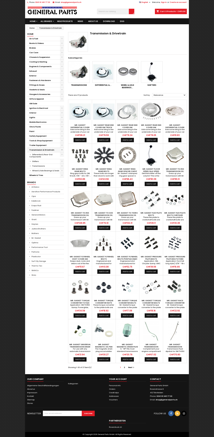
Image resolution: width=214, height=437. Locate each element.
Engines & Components (40, 66)
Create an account (178, 2)
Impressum (32, 392)
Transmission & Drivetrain (41, 150)
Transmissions (38, 166)
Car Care (33, 52)
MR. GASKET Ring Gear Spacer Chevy (127, 170)
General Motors (38, 215)
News (80, 21)
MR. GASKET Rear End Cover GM (127, 126)
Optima (34, 242)
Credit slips (114, 392)
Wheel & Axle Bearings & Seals (45, 170)
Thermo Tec (36, 266)
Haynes (34, 224)
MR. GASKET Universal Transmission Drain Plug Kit (80, 346)
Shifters (35, 161)
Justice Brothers (38, 228)
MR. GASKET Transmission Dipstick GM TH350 (151, 346)
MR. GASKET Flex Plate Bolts (151, 214)
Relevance (170, 95)
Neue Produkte (65, 21)
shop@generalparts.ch (71, 2)
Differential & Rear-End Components (40, 155)
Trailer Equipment (38, 145)
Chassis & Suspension (39, 57)
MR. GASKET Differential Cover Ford (174, 127)
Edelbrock (36, 201)
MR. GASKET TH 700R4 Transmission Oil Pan (127, 215)
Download (109, 21)
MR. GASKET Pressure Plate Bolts (151, 257)
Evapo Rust (36, 205)
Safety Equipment (38, 136)
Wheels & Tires (36, 175)
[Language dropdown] (145, 2)
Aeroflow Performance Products (45, 191)
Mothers (35, 233)
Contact (155, 379)
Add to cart (80, 140)
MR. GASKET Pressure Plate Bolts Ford (175, 257)
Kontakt (30, 396)
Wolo (33, 275)
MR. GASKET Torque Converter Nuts (103, 301)
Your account (118, 379)
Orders (112, 389)
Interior (32, 113)
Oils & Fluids (35, 126)
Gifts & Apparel (36, 99)
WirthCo (35, 270)
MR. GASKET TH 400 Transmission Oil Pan (104, 215)
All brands (46, 21)
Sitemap (31, 399)
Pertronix (35, 252)
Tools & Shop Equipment (41, 140)
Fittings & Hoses (36, 85)
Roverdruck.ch (115, 427)
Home (32, 21)
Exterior (33, 75)
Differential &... (103, 85)
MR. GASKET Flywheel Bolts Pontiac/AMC (127, 257)
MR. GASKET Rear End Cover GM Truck (104, 126)
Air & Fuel (33, 38)
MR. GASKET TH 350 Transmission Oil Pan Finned (80, 215)
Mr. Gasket (36, 238)
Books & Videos (36, 43)
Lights (32, 117)
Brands (31, 182)
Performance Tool (39, 247)
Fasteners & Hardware (40, 80)
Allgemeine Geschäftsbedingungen (43, 385)
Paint (31, 131)
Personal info (115, 385)
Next (131, 367)
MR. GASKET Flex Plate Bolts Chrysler (174, 214)
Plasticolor (36, 256)
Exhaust (33, 71)
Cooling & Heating (38, 62)
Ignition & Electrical (38, 108)
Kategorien (73, 383)
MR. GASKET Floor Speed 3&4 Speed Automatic (151, 171)
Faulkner (35, 210)
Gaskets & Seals (37, 89)
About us (93, 21)
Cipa (33, 196)
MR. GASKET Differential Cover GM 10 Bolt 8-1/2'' (80, 127)
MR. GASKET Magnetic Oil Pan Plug (103, 346)
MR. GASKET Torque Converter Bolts (127, 301)
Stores (30, 403)
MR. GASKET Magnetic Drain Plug (127, 345)
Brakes (32, 48)
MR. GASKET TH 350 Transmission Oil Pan (175, 171)
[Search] (115, 11)
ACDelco (35, 187)
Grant (33, 219)
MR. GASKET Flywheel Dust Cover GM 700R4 (80, 259)
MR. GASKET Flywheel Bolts (104, 257)
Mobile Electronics (37, 122)
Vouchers (113, 399)
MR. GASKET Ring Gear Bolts (80, 170)
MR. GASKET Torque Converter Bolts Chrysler (151, 303)
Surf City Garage (38, 261)
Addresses (114, 396)
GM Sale (33, 103)
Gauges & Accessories (39, 94)
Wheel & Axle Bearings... (127, 86)
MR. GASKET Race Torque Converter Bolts (175, 303)
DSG (122, 21)
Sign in (164, 2)
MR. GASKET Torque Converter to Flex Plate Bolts (80, 303)
